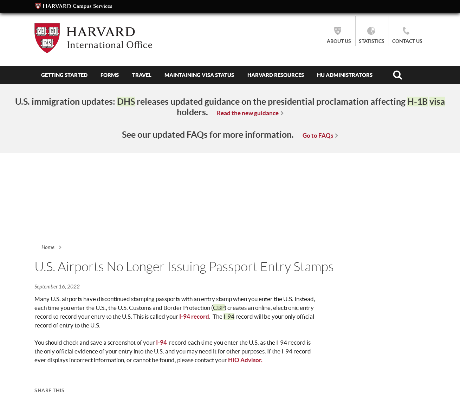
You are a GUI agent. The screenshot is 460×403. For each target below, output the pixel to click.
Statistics (371, 41)
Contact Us (407, 41)
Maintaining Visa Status (199, 75)
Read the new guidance (248, 113)
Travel (141, 75)
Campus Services (73, 6)
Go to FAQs (318, 135)
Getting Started (64, 75)
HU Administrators (344, 75)
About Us (339, 41)
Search (397, 75)
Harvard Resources (275, 75)
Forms (110, 75)
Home (47, 247)
